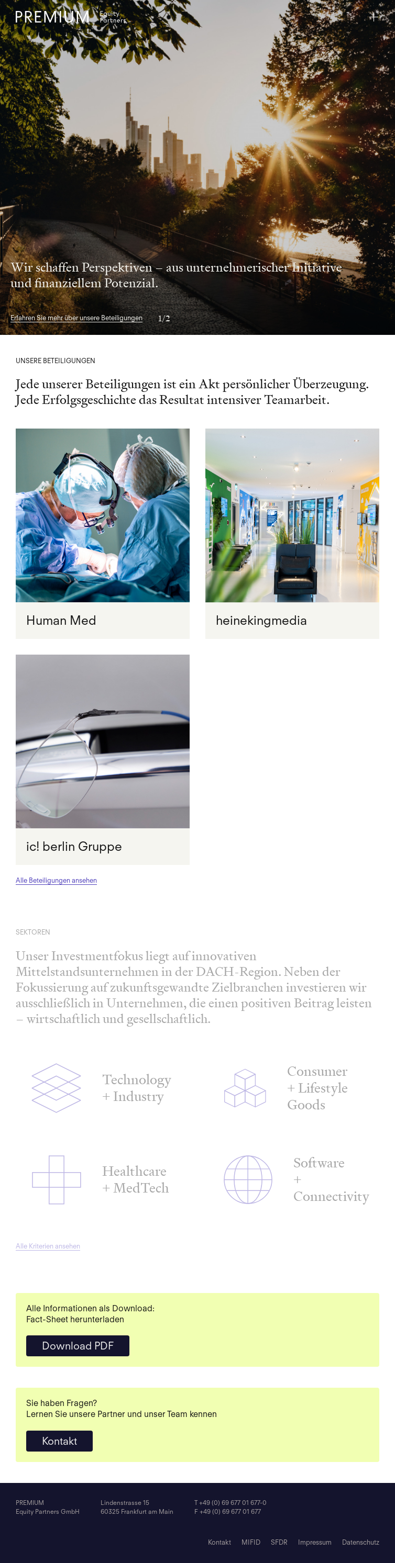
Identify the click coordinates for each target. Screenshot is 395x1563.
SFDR (279, 1542)
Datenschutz (360, 1542)
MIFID (251, 1542)
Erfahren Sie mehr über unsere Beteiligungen (76, 318)
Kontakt (59, 1441)
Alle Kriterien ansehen (48, 1246)
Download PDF (78, 1346)
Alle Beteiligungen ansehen (56, 880)
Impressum (315, 1542)
